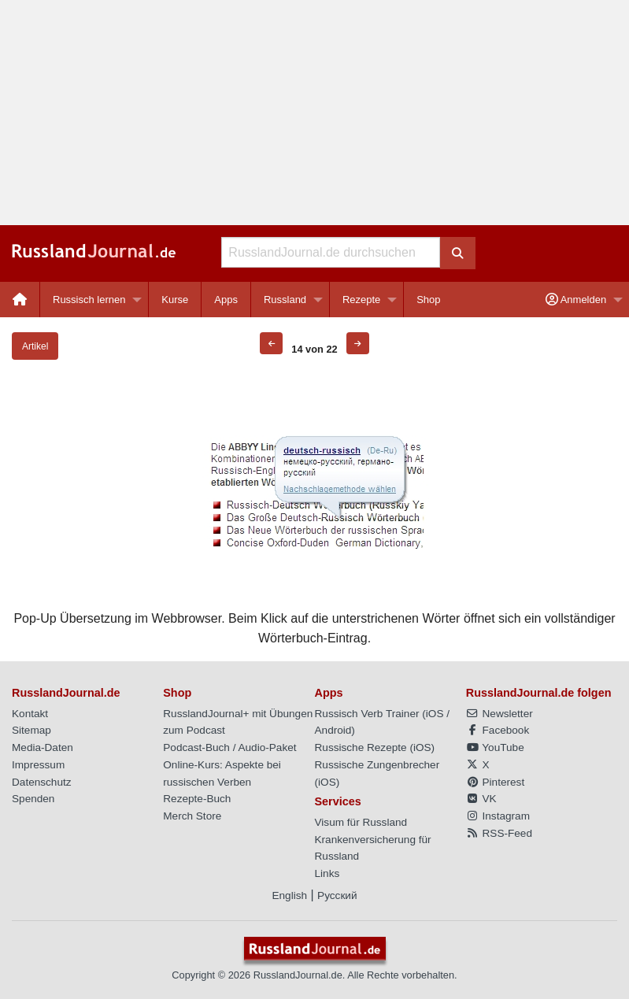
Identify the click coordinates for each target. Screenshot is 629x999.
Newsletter (499, 714)
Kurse (174, 299)
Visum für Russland (361, 822)
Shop (428, 299)
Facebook (497, 730)
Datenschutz (42, 782)
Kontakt (30, 714)
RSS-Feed (499, 833)
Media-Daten (42, 747)
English (289, 895)
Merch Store (192, 816)
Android (333, 730)
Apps (226, 299)
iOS (435, 714)
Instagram (498, 816)
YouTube (495, 747)
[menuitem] (20, 299)
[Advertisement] (314, 112)
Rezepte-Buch (197, 799)
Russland (285, 299)
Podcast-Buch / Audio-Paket (229, 747)
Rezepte (361, 299)
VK (481, 799)
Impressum (38, 765)
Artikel (35, 346)
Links (327, 873)
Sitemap (31, 730)
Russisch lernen (89, 299)
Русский (337, 895)
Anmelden (576, 299)
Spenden (33, 799)
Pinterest (495, 782)
